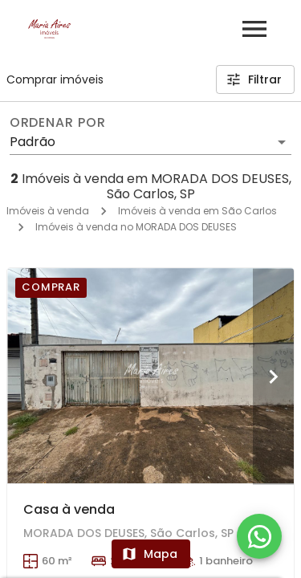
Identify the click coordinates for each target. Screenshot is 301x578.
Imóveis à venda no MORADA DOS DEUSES (136, 227)
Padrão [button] (32, 141)
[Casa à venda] (150, 375)
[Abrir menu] (254, 29)
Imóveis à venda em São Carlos (197, 211)
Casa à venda (69, 509)
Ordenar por (58, 122)
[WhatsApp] (259, 536)
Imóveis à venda (47, 211)
